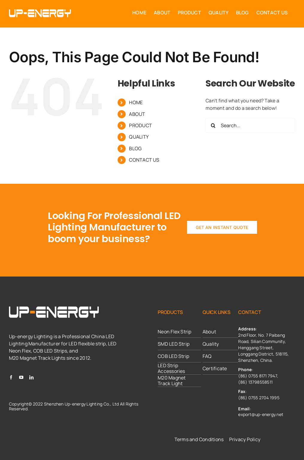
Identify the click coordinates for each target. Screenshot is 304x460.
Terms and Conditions (199, 439)
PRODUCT (140, 125)
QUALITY (139, 136)
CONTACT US (144, 160)
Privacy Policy (244, 439)
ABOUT (137, 114)
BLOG (135, 148)
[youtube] (21, 377)
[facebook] (11, 377)
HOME (136, 102)
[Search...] (250, 125)
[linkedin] (31, 377)
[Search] (213, 125)
